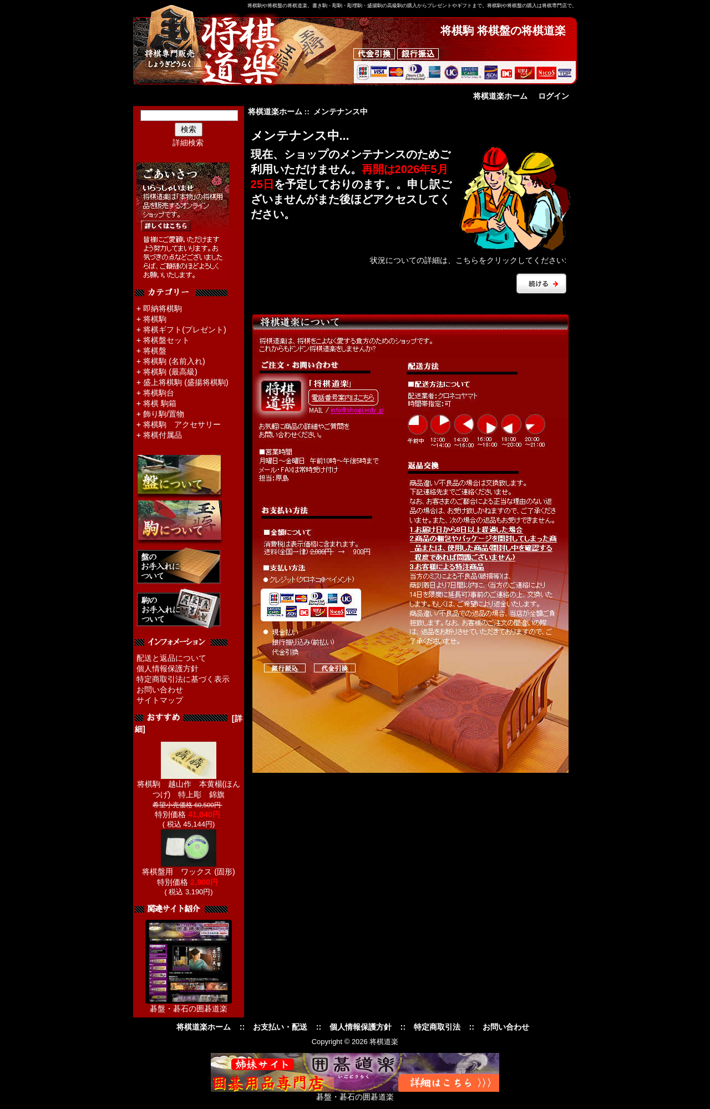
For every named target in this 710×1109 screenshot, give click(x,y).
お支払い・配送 (280, 1026)
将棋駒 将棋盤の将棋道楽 (503, 30)
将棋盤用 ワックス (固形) (188, 867)
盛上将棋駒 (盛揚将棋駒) (186, 382)
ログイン (553, 96)
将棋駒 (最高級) (170, 371)
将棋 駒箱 (159, 403)
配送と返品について (171, 658)
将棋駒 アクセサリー (182, 424)
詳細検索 (188, 142)
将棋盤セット (166, 340)
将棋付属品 (162, 435)
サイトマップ (159, 700)
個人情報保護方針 (167, 668)
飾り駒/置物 (163, 413)
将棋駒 (154, 319)
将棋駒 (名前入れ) (174, 361)
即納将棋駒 (162, 308)
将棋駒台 (158, 392)
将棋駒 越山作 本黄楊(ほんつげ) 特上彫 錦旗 (189, 785)
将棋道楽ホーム (500, 96)
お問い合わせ (159, 689)
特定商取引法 (437, 1026)
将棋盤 (154, 350)
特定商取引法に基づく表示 (183, 679)
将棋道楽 (383, 1041)
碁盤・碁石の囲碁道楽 (188, 1008)
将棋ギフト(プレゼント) (184, 329)
